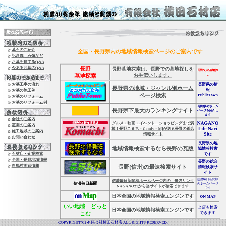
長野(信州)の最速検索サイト (152, 167)
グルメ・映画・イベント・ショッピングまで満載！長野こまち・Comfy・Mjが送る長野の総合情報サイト (152, 128)
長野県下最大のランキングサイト (152, 111)
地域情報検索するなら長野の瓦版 (152, 149)
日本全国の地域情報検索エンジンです (153, 196)
